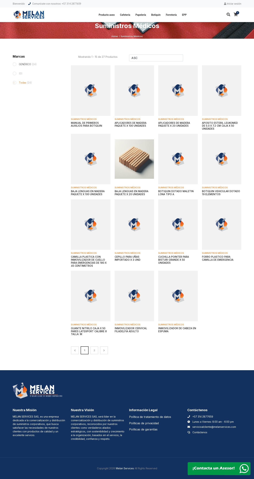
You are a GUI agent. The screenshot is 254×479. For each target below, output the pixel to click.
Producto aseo (107, 14)
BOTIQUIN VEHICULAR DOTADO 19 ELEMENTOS (221, 193)
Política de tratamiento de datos (150, 417)
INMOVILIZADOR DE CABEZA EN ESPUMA (177, 330)
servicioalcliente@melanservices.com (211, 426)
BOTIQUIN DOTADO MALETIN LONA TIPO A (176, 193)
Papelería (140, 14)
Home (114, 36)
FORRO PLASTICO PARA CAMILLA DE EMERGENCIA (217, 258)
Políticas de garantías (143, 429)
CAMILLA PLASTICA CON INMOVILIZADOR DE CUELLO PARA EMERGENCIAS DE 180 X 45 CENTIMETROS (89, 261)
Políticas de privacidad (144, 423)
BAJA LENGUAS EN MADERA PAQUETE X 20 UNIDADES (131, 193)
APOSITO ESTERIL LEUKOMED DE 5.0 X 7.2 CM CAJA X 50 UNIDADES (220, 125)
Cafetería (125, 14)
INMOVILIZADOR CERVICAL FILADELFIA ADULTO (131, 330)
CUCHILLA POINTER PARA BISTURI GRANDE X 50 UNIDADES (173, 259)
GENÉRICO (28, 64)
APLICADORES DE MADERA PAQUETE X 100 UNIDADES (130, 124)
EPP (184, 14)
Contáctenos (197, 432)
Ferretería (171, 14)
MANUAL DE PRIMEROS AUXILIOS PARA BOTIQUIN (86, 124)
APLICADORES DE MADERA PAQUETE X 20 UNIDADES (174, 124)
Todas (25, 82)
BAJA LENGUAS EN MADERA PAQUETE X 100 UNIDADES (88, 193)
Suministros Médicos (84, 119)
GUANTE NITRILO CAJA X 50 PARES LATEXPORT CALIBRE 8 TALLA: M (89, 331)
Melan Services (125, 468)
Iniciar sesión (232, 3)
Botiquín (156, 14)
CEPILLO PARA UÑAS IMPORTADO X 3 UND (127, 258)
